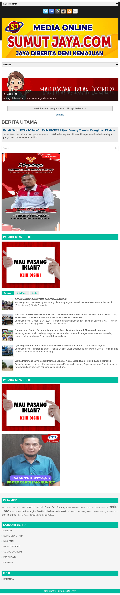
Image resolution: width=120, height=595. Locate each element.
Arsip (34, 293)
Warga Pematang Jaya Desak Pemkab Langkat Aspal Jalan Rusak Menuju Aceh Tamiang (63, 361)
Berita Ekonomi (72, 507)
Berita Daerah (34, 507)
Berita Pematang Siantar (82, 511)
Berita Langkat (29, 511)
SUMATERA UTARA (13, 536)
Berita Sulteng (100, 512)
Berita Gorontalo (87, 507)
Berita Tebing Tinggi (39, 515)
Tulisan (51, 515)
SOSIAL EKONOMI (12, 551)
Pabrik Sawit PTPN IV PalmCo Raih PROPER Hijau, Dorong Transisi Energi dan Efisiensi (59, 130)
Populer (7, 293)
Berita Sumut (9, 514)
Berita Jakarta (101, 507)
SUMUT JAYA (69, 591)
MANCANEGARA (11, 546)
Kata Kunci (22, 293)
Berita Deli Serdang (55, 507)
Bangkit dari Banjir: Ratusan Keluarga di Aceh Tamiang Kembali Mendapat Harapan (60, 330)
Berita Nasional (62, 511)
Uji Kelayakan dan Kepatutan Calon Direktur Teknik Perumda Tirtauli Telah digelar (60, 345)
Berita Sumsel (112, 512)
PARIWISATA (9, 557)
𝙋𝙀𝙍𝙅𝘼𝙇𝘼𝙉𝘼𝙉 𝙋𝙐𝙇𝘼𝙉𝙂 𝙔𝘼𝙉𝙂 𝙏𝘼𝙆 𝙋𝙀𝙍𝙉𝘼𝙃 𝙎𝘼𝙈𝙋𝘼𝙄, (41, 299)
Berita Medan (45, 511)
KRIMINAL (8, 562)
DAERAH (7, 530)
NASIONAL (8, 541)
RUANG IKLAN (10, 94)
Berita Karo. (15, 511)
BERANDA (8, 579)
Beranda (60, 114)
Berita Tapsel (23, 515)
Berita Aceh (7, 507)
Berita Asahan (19, 507)
